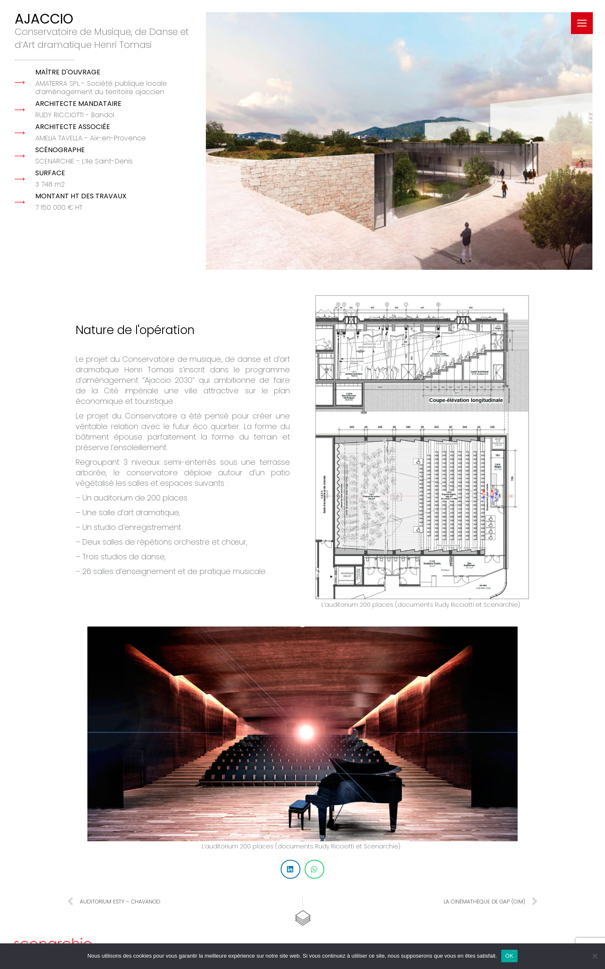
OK (509, 956)
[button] (290, 869)
